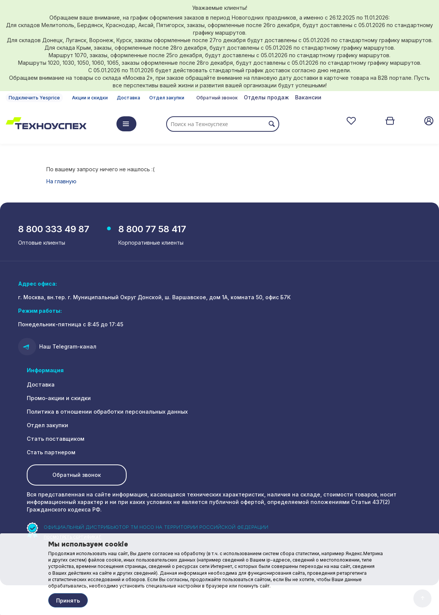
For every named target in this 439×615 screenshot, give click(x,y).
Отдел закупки (166, 97)
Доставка (128, 97)
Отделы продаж (266, 97)
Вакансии (308, 97)
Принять (68, 600)
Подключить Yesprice (34, 97)
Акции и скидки (90, 97)
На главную (61, 181)
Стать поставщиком (54, 440)
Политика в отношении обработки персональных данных (106, 412)
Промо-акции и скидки (58, 399)
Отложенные (351, 120)
